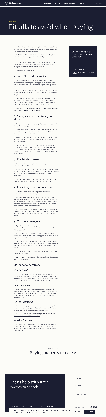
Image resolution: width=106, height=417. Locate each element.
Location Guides (71, 3)
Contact (99, 3)
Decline (78, 411)
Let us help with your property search (29, 384)
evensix (81, 407)
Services (57, 3)
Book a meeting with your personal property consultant (82, 54)
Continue (89, 411)
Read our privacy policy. (39, 412)
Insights (83, 3)
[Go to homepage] (14, 3)
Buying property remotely (53, 352)
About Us (47, 3)
